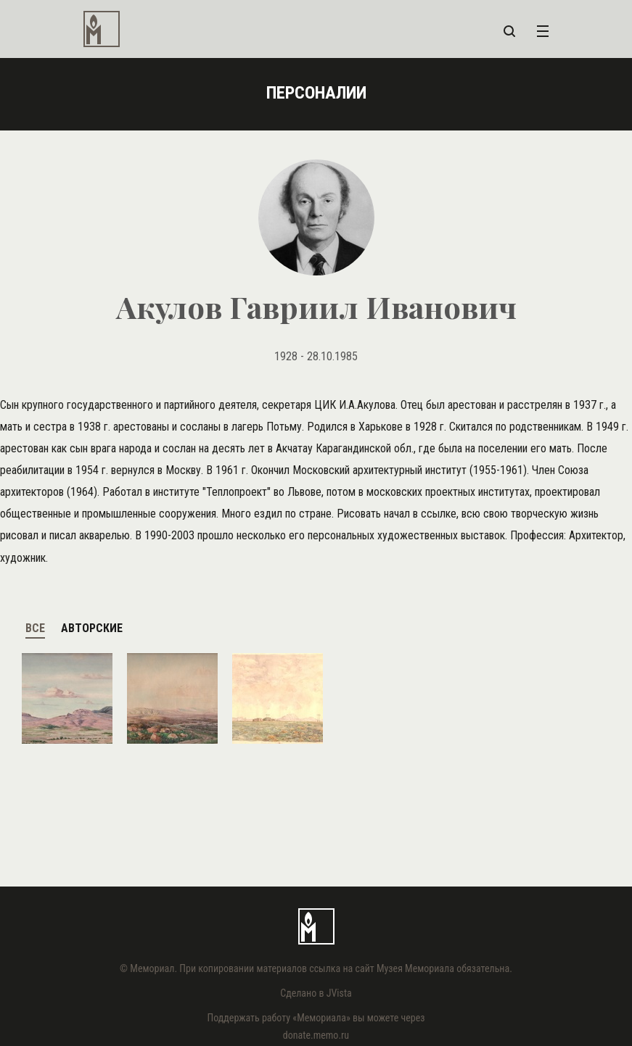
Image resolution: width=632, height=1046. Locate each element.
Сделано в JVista (316, 993)
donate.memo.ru (316, 1035)
